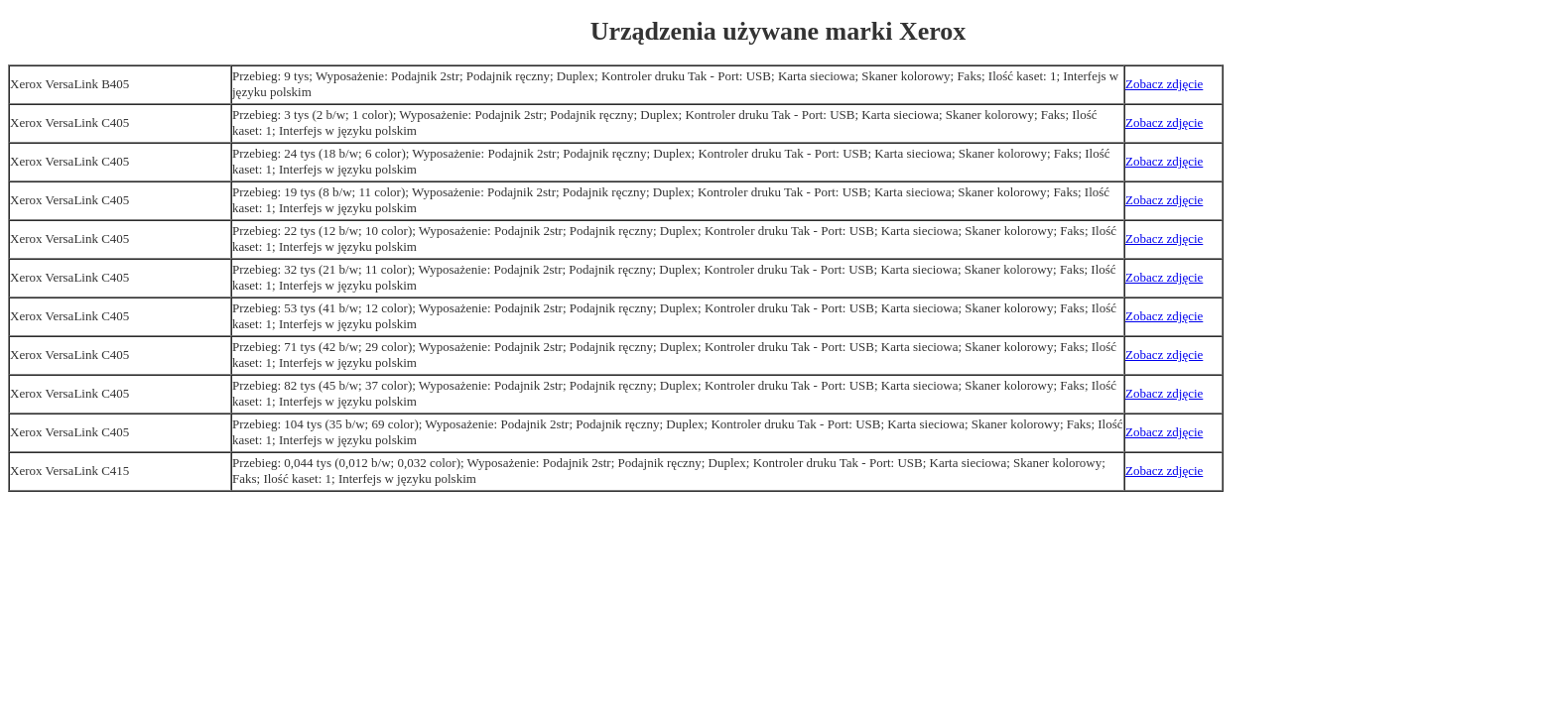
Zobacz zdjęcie (1164, 83)
